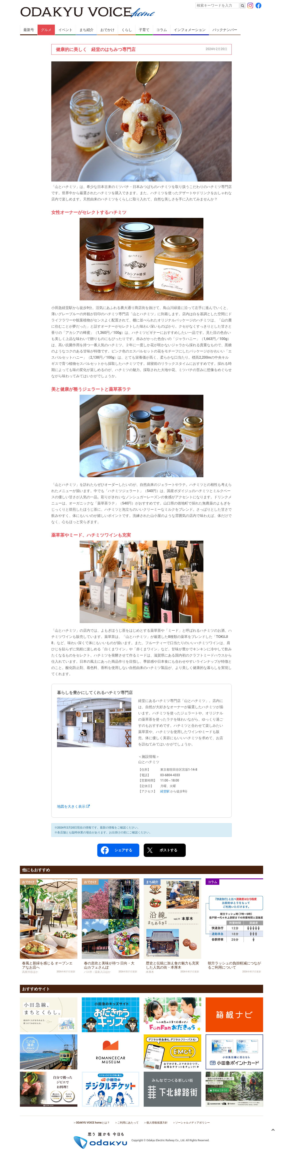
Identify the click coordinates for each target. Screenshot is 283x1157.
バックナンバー (224, 30)
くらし (126, 30)
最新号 (28, 30)
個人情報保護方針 (157, 1122)
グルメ (46, 30)
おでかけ (107, 30)
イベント (65, 30)
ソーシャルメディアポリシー (192, 1122)
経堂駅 (165, 791)
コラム (161, 30)
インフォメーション (190, 30)
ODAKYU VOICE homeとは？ (92, 1122)
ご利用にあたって (128, 1122)
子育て (144, 30)
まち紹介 (86, 30)
